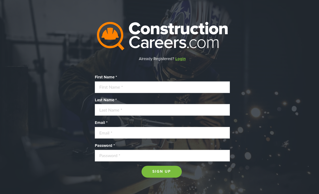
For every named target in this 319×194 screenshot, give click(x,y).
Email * (101, 122)
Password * (105, 145)
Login (180, 58)
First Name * (106, 77)
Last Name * (106, 100)
